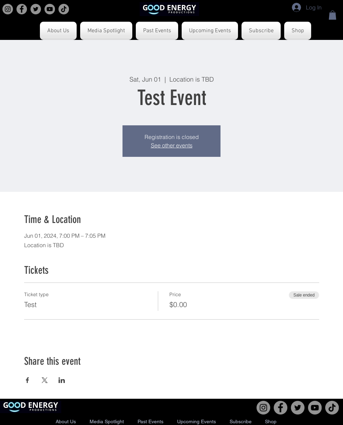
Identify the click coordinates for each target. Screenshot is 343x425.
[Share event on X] (44, 380)
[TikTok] (63, 9)
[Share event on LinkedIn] (61, 380)
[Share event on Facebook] (27, 380)
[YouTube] (49, 9)
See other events (171, 145)
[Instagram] (7, 9)
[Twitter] (35, 9)
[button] (332, 15)
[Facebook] (21, 9)
